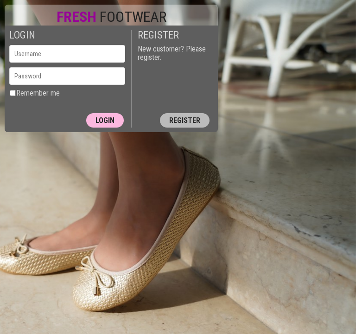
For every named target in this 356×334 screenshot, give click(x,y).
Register (184, 120)
